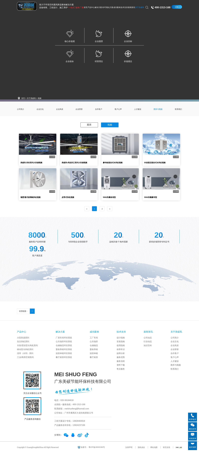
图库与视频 (158, 109)
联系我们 (178, 109)
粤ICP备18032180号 (97, 447)
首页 (23, 98)
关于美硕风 (31, 98)
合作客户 (98, 109)
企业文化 (40, 109)
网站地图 (153, 447)
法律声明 (128, 447)
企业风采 (59, 109)
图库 (89, 125)
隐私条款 (141, 447)
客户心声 (118, 109)
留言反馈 (166, 447)
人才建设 (137, 109)
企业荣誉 (79, 109)
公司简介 (20, 109)
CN (176, 7)
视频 (39, 98)
